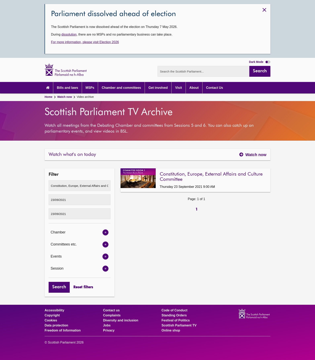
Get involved (158, 87)
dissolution (69, 34)
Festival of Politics (176, 320)
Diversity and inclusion (120, 320)
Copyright (52, 315)
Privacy (109, 330)
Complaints (112, 315)
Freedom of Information (63, 330)
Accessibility (54, 310)
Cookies (51, 320)
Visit (178, 87)
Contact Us (214, 87)
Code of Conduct (174, 310)
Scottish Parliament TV (179, 325)
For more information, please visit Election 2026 (85, 42)
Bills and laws (67, 87)
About (194, 87)
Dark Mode (259, 61)
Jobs (106, 325)
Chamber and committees (121, 87)
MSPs (90, 87)
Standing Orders (174, 315)
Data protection (56, 325)
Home (48, 96)
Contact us (111, 310)
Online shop (171, 330)
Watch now (64, 96)
